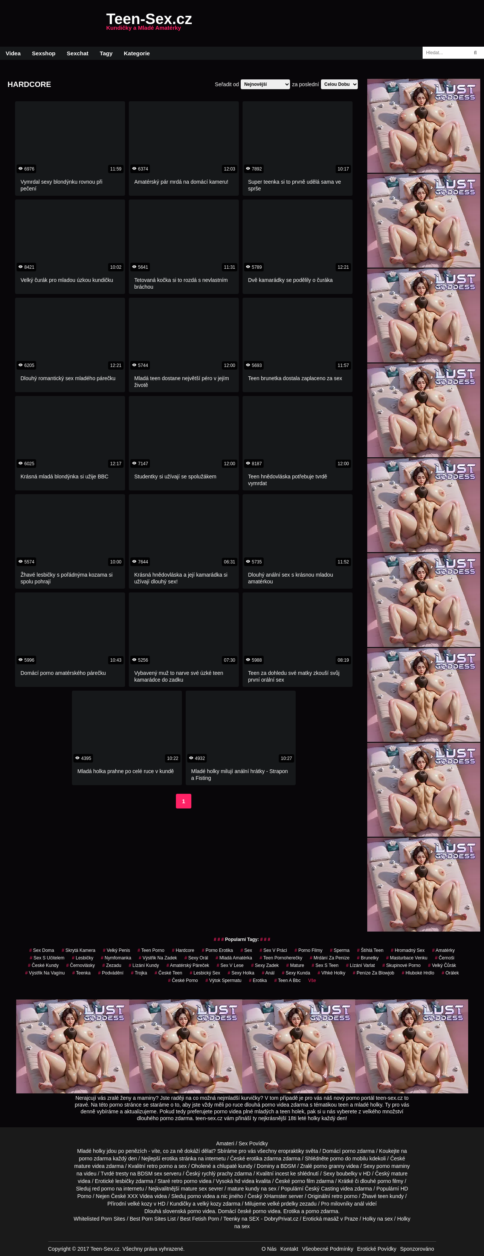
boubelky (346, 1174)
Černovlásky (80, 965)
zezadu (111, 965)
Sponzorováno (417, 1249)
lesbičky (124, 1181)
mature (82, 1166)
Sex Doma (41, 950)
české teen (168, 973)
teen (383, 1196)
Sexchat (78, 53)
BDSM (288, 1166)
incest (282, 1174)
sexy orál (196, 958)
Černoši (444, 958)
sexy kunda (296, 973)
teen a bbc (287, 980)
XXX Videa (140, 1196)
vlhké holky (331, 973)
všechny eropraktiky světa (287, 1151)
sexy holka (240, 973)
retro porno (160, 1166)
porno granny (329, 1166)
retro (336, 1196)
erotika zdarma (264, 1159)
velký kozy (209, 1204)
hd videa (244, 1181)
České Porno (183, 980)
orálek (450, 973)
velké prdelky (282, 1204)
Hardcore (183, 950)
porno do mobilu (349, 1159)
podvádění (110, 973)
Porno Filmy (308, 950)
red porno (103, 1189)
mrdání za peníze (329, 958)
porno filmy (390, 1181)
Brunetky (368, 958)
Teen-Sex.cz (149, 23)
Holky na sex (378, 1219)
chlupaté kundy (234, 1166)
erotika (258, 980)
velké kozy (140, 1204)
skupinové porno (401, 965)
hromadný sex (407, 950)
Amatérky (443, 950)
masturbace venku (406, 958)
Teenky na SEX (241, 1219)
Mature (295, 965)
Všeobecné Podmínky (327, 1249)
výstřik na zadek (158, 958)
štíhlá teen (370, 950)
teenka (81, 973)
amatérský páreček (187, 965)
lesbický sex (205, 973)
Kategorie (137, 53)
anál (268, 973)
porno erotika (217, 950)
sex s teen (324, 965)
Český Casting (322, 1189)
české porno (252, 1211)
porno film (303, 1181)
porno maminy (393, 1166)
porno (349, 1151)
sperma (340, 950)
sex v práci (273, 950)
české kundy (43, 965)
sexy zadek (265, 965)
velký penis (116, 950)
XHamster (275, 1196)
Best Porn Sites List (153, 1219)
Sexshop (44, 53)
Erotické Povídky (376, 1249)
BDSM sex (149, 1174)
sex (246, 950)
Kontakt (289, 1249)
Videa (13, 53)
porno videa (201, 1196)
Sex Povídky (253, 1143)
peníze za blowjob (373, 973)
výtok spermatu (223, 980)
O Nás (269, 1249)
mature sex (194, 1189)
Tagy (106, 53)
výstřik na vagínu (45, 973)
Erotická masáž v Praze (330, 1219)
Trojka (139, 973)
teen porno (150, 950)
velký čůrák (442, 965)
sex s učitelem (47, 958)
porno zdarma (95, 1159)
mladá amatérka (234, 958)
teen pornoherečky (281, 958)
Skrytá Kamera (78, 950)
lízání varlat (360, 965)
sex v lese (230, 965)
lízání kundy (144, 965)
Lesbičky (82, 958)
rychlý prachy (217, 1174)
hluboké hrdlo (418, 973)
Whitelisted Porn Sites (99, 1219)
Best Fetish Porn (199, 1219)
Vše (312, 980)
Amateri (225, 1143)
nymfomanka (116, 958)
